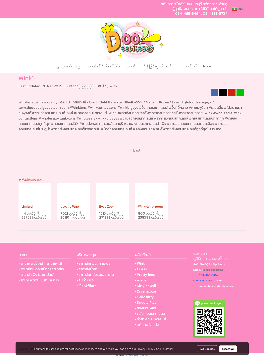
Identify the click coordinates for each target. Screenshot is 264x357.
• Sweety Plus (145, 302)
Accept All (228, 348)
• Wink (140, 263)
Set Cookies (207, 348)
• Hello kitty (144, 297)
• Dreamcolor (145, 291)
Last (136, 150)
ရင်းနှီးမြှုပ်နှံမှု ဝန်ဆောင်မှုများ (160, 66)
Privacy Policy (145, 348)
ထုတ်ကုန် (191, 66)
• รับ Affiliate (86, 285)
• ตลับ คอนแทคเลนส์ (150, 313)
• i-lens (140, 280)
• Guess (141, 269)
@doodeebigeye (213, 270)
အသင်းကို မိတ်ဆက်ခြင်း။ (103, 66)
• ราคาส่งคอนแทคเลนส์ (94, 263)
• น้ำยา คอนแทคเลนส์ (150, 319)
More (207, 66)
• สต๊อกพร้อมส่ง (147, 324)
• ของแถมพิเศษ (146, 308)
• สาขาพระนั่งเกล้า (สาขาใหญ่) (40, 263)
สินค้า (102, 86)
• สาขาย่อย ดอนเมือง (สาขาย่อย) (43, 269)
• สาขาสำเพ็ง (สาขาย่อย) (36, 274)
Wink (113, 86)
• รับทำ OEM (85, 280)
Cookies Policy (164, 348)
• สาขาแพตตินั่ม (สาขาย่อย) (39, 280)
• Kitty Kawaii (145, 285)
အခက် (131, 66)
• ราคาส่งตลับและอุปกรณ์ (95, 274)
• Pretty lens (145, 274)
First (127, 150)
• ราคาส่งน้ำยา (87, 269)
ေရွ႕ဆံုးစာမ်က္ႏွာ (66, 66)
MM (237, 9)
